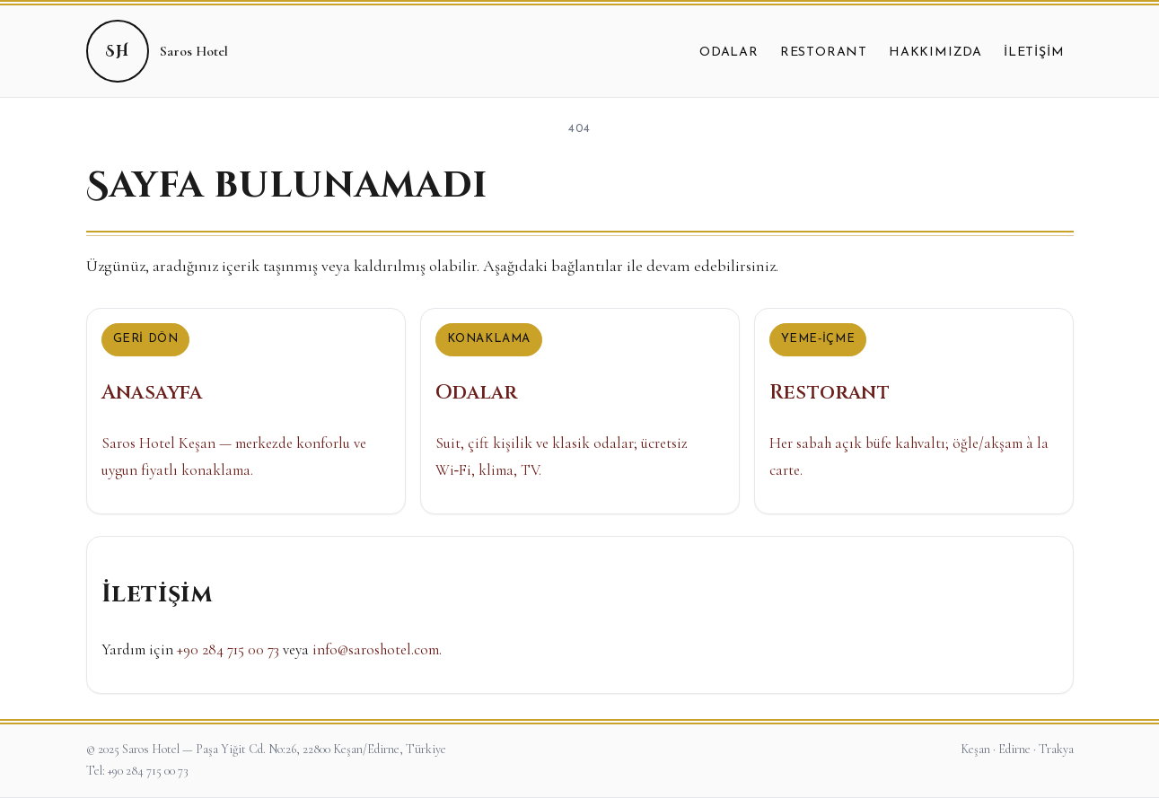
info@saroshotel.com (375, 649)
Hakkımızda (935, 52)
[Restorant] (914, 411)
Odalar (729, 52)
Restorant (823, 52)
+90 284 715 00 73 (228, 649)
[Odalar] (580, 411)
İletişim (1034, 52)
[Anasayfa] (246, 411)
